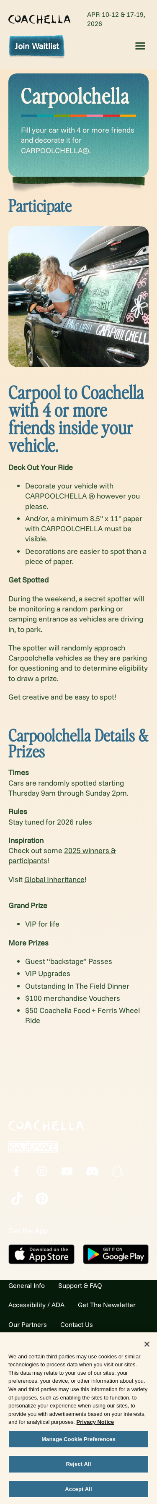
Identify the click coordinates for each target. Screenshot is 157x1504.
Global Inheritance (54, 879)
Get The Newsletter (107, 1304)
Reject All (78, 1466)
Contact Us (76, 1324)
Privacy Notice (95, 1424)
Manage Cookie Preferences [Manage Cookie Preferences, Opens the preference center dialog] (78, 1441)
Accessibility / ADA (36, 1304)
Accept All (78, 1491)
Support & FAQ (80, 1285)
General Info (26, 1285)
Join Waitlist (37, 46)
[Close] (147, 1346)
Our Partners (27, 1324)
